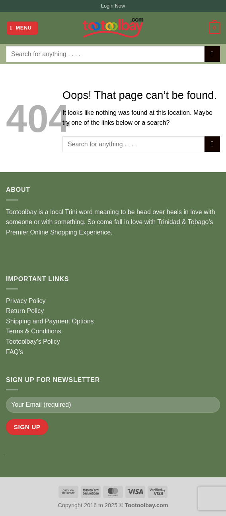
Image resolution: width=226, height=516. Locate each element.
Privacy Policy (26, 300)
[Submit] (212, 54)
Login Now (113, 6)
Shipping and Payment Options (50, 321)
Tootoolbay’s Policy (33, 341)
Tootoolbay (21, 212)
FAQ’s (14, 352)
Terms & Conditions (33, 331)
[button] (22, 28)
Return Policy (25, 310)
